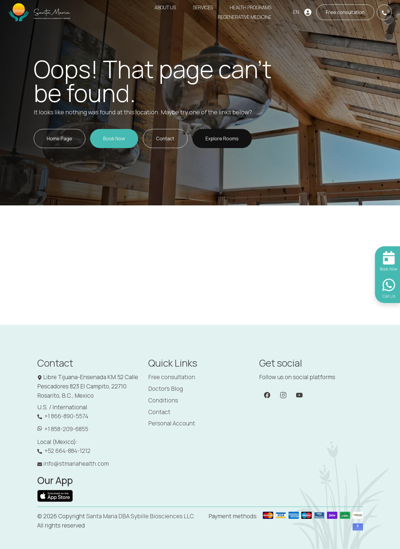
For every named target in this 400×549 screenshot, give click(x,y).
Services (203, 7)
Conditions (163, 400)
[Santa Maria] (39, 12)
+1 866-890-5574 (62, 416)
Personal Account (171, 423)
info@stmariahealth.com (73, 464)
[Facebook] (267, 394)
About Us (165, 7)
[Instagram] (283, 394)
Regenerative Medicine (244, 17)
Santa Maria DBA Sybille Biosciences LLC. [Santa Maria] (140, 516)
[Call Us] (384, 12)
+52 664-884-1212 (63, 451)
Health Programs (250, 7)
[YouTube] (299, 394)
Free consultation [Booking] (171, 377)
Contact (159, 412)
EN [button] (296, 12)
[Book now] (345, 12)
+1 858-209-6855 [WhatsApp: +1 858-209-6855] (62, 429)
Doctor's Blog (165, 389)
